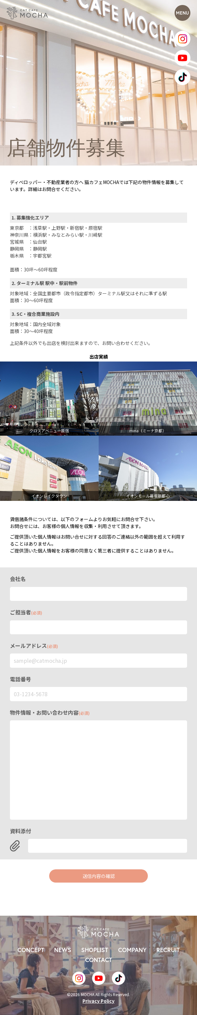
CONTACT (98, 959)
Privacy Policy (98, 1000)
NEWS (62, 949)
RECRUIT (168, 949)
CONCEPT (30, 949)
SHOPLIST (94, 949)
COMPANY (132, 949)
